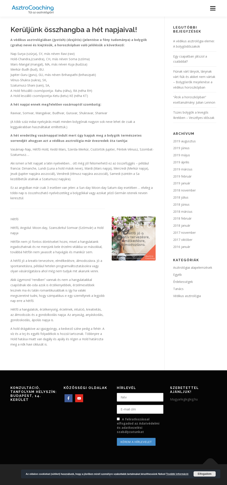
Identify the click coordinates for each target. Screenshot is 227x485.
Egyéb (177, 274)
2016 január (181, 247)
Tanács (178, 289)
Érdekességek (183, 282)
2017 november (184, 232)
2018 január (181, 225)
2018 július (180, 197)
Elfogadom (204, 473)
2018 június (181, 204)
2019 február (182, 176)
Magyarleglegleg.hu (184, 399)
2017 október (182, 240)
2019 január (181, 183)
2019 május (181, 155)
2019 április (181, 162)
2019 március (182, 169)
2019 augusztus (184, 141)
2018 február (182, 218)
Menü (213, 8)
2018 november (184, 190)
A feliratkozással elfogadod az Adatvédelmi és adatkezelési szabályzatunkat (138, 425)
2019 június (181, 148)
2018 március (182, 211)
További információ (177, 474)
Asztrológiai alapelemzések (192, 267)
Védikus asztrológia (187, 296)
